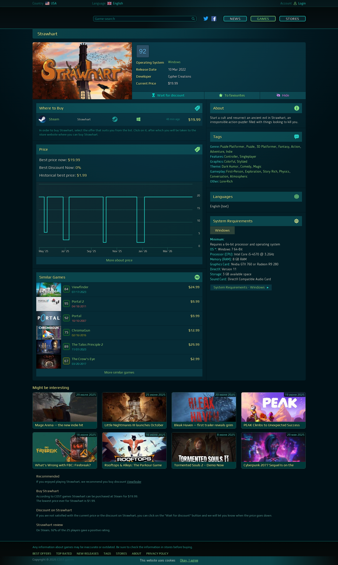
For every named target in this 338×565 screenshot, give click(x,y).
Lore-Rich (226, 181)
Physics (284, 171)
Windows (174, 62)
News (235, 19)
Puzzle (250, 146)
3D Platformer (266, 146)
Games (263, 19)
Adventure (217, 151)
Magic (257, 166)
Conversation (219, 176)
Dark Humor (230, 166)
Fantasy (283, 146)
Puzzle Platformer (232, 146)
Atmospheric (239, 176)
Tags (107, 553)
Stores (292, 19)
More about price (119, 260)
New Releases (88, 553)
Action (295, 146)
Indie (229, 151)
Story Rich (270, 171)
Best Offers (42, 553)
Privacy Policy (157, 553)
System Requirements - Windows (241, 287)
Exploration (253, 171)
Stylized (242, 161)
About (136, 553)
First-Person (234, 171)
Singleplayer (248, 156)
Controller (231, 156)
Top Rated (64, 553)
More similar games (119, 372)
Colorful (229, 161)
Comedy (245, 166)
